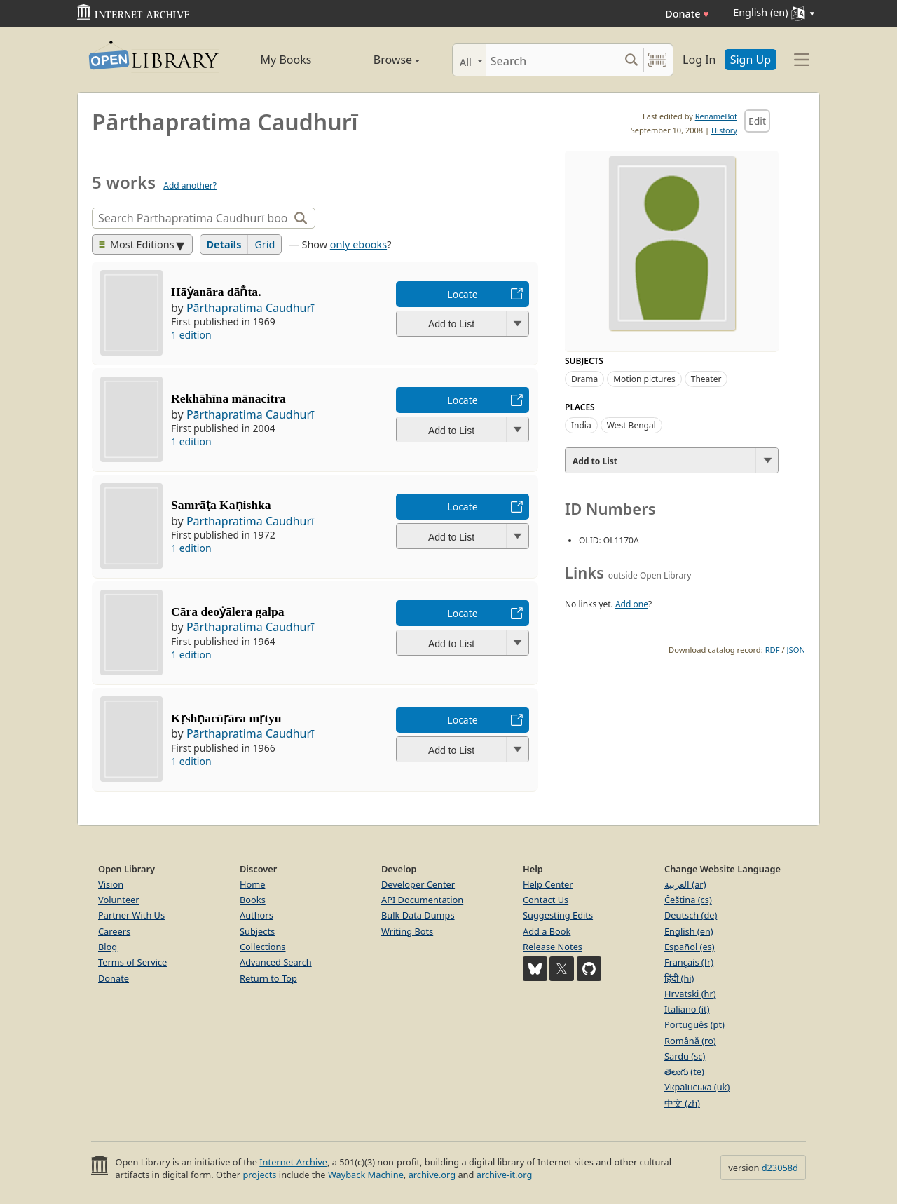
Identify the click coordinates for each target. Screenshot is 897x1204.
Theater (706, 379)
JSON (796, 649)
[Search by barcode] (657, 60)
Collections (263, 946)
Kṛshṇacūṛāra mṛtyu (226, 718)
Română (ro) (690, 1040)
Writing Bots (407, 931)
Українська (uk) (697, 1087)
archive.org (432, 1174)
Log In (699, 59)
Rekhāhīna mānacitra (228, 398)
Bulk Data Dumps (418, 915)
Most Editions (136, 244)
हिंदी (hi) (679, 978)
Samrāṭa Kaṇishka (221, 505)
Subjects (257, 931)
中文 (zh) (682, 1103)
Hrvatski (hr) (690, 993)
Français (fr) (688, 962)
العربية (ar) (685, 884)
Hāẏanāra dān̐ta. (216, 292)
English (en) (688, 931)
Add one (631, 604)
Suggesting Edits (558, 915)
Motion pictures (644, 379)
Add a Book (546, 931)
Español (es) (689, 946)
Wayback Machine (366, 1174)
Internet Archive (293, 1162)
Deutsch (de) (690, 915)
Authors (256, 915)
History (724, 130)
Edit (757, 121)
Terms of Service (132, 962)
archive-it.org (505, 1174)
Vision (110, 884)
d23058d (780, 1167)
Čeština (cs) (688, 899)
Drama (584, 379)
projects (259, 1174)
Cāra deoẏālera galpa (227, 611)
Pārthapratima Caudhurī (250, 308)
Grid (264, 244)
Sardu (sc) (684, 1056)
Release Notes (552, 946)
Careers (114, 931)
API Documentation (422, 899)
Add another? (190, 185)
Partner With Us (131, 915)
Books (253, 899)
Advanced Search (276, 962)
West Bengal (631, 425)
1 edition (191, 334)
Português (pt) (694, 1024)
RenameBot (716, 116)
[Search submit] (631, 60)
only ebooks (358, 244)
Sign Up (750, 59)
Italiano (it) (687, 1009)
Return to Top (268, 978)
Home (252, 884)
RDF (772, 649)
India (581, 425)
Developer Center (418, 884)
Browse (380, 59)
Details (224, 244)
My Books (286, 59)
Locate (462, 294)
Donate (687, 13)
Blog (107, 946)
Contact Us (545, 899)
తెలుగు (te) (684, 1071)
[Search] (552, 60)
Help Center (548, 884)
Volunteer (118, 899)
